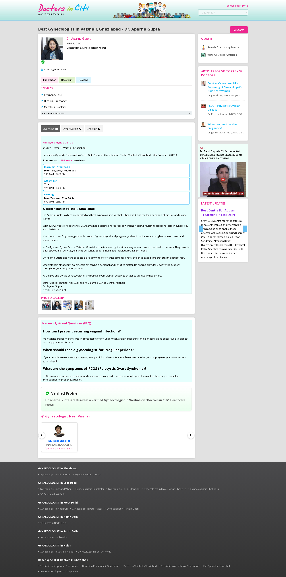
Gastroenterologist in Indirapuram (59, 571)
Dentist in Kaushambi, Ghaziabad (100, 566)
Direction (93, 128)
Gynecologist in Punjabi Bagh (123, 508)
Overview (50, 128)
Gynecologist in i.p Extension (124, 489)
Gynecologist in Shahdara (204, 489)
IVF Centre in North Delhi (53, 523)
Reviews (83, 80)
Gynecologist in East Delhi (89, 489)
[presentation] (201, 229)
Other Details (72, 128)
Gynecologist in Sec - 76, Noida (94, 551)
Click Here (66, 160)
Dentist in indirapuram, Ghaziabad (59, 566)
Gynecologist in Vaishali (88, 474)
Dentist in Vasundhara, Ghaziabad (180, 566)
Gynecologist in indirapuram (55, 474)
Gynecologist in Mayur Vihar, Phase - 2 (165, 489)
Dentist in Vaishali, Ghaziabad (140, 566)
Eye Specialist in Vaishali (216, 566)
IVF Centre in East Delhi (52, 494)
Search (239, 29)
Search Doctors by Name (220, 47)
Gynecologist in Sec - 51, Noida (57, 551)
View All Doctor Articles (219, 54)
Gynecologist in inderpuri (54, 508)
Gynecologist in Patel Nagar (87, 508)
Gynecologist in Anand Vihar (55, 489)
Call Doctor (49, 80)
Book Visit (66, 80)
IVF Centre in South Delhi (53, 537)
